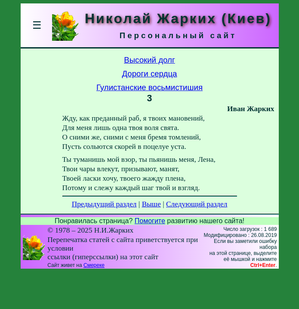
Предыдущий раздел (104, 204)
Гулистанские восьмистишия (149, 87)
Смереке (94, 265)
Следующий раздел (196, 204)
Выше (151, 204)
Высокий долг (149, 59)
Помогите (150, 220)
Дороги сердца (149, 73)
